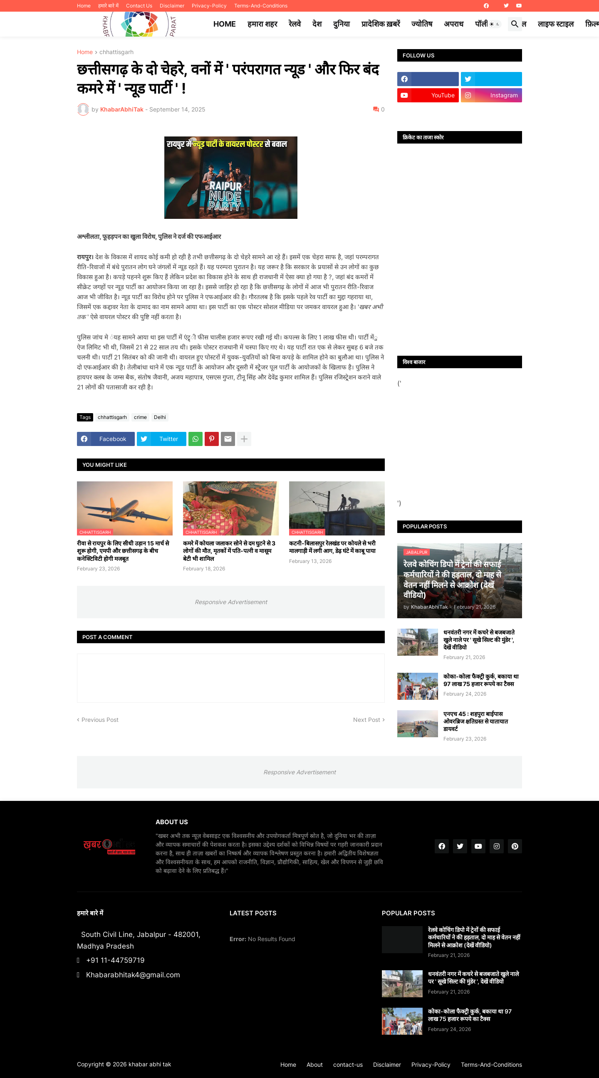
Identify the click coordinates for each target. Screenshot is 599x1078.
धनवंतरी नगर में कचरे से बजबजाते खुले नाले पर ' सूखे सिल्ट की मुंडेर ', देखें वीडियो (479, 640)
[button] (495, 24)
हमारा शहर (262, 24)
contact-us (348, 1064)
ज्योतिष (421, 24)
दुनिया (341, 24)
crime (140, 417)
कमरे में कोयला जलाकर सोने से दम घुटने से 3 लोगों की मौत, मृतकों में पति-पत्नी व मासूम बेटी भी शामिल (229, 551)
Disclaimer (172, 5)
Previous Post (100, 719)
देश (317, 24)
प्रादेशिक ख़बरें (380, 24)
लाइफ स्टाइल (556, 24)
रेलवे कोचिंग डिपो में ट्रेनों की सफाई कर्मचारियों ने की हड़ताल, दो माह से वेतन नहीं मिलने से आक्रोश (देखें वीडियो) (474, 937)
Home (84, 5)
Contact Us (139, 5)
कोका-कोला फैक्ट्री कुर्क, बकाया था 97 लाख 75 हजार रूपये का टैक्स (481, 680)
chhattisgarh (116, 52)
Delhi (160, 417)
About (315, 1064)
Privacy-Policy (209, 5)
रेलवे (295, 24)
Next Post (366, 719)
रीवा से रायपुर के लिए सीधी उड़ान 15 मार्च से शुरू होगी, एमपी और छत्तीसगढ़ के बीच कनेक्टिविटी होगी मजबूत (123, 551)
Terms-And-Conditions (260, 5)
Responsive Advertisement (231, 601)
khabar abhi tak (150, 1064)
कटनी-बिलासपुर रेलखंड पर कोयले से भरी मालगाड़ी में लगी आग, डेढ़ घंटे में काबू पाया (332, 547)
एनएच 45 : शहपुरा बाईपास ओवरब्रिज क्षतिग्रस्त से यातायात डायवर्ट (475, 721)
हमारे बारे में (108, 5)
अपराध (453, 24)
